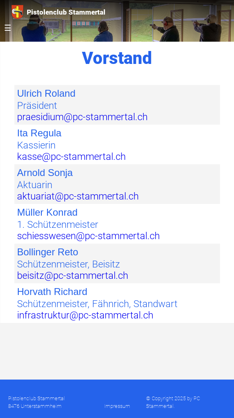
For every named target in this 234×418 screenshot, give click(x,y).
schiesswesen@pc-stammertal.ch (88, 236)
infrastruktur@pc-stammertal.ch (85, 315)
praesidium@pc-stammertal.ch (82, 117)
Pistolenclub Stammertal (58, 12)
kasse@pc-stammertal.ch (71, 156)
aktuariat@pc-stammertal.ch (78, 196)
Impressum (117, 406)
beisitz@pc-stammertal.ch (72, 275)
